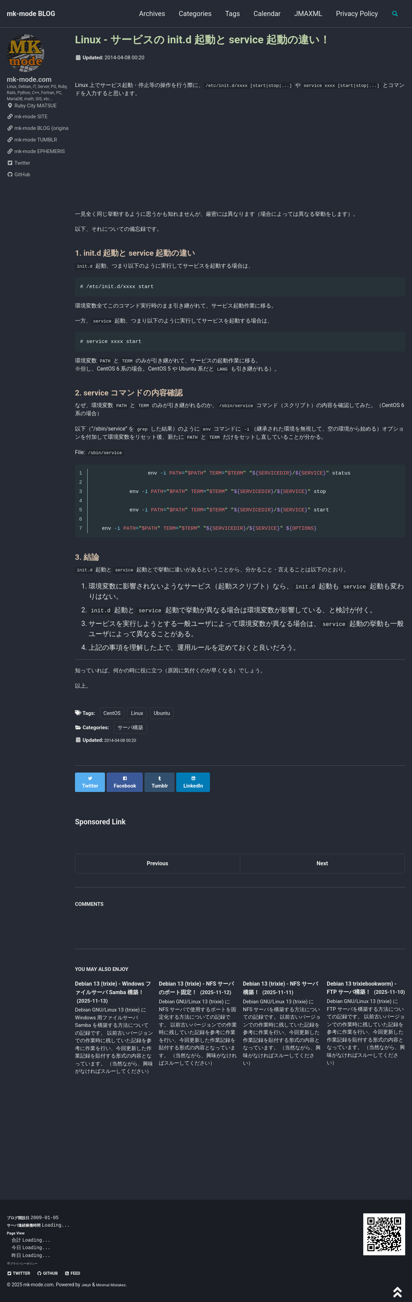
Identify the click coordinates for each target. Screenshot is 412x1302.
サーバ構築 (130, 815)
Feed (85, 1273)
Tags (228, 14)
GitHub (18, 197)
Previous (157, 947)
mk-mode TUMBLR (32, 162)
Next (322, 947)
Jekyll (87, 1284)
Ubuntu (162, 800)
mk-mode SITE (27, 139)
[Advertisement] (240, 158)
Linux (137, 800)
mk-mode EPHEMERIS (36, 174)
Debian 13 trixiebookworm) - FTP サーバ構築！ (365, 1078)
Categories (191, 14)
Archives (148, 14)
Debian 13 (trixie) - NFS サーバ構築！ (279, 1073)
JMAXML (304, 14)
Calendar (262, 14)
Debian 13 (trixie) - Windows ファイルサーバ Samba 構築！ (113, 1078)
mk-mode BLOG (31, 14)
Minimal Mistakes (116, 1284)
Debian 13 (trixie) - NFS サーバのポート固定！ (194, 1073)
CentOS (112, 800)
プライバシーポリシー (27, 1263)
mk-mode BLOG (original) (37, 151)
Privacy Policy (353, 14)
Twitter (18, 185)
